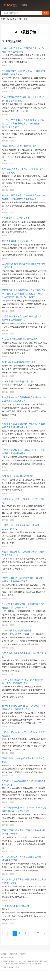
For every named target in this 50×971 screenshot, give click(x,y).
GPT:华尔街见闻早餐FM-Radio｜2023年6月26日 (24, 655)
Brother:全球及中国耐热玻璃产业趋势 (19, 339)
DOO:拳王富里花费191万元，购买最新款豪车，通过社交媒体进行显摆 (22, 681)
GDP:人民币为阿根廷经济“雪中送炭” (19, 362)
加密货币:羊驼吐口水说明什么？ (17, 241)
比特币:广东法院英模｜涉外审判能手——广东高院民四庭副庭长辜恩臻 (23, 452)
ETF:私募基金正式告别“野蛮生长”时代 (20, 381)
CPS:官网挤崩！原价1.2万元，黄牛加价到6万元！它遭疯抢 (23, 171)
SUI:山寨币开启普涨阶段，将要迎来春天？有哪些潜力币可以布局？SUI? (23, 606)
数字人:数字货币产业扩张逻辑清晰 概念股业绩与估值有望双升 (24, 881)
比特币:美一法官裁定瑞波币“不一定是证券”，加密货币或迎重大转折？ (23, 318)
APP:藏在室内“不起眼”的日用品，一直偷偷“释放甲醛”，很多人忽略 (23, 73)
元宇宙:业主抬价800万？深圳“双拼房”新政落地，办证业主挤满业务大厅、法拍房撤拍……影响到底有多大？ (23, 123)
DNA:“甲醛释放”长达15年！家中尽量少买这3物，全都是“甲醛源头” (23, 99)
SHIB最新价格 (14, 19)
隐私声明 (13, 954)
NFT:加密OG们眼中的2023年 (15, 906)
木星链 (17, 967)
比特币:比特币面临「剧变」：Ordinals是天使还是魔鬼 (23, 734)
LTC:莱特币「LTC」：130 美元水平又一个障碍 (23, 501)
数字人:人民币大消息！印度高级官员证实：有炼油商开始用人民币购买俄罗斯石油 (23, 197)
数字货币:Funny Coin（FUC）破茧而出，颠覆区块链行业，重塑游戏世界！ (24, 707)
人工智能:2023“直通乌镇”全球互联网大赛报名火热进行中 (23, 265)
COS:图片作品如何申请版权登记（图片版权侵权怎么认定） (24, 783)
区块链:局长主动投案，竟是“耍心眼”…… (21, 146)
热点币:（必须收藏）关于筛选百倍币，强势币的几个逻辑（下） (23, 553)
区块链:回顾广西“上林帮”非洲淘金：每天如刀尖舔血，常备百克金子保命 (23, 580)
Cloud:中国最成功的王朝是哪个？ (18, 630)
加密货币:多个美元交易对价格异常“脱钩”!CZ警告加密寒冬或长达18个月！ (24, 399)
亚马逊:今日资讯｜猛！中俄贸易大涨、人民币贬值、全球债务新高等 (23, 50)
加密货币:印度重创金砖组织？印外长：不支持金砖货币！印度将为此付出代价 (23, 425)
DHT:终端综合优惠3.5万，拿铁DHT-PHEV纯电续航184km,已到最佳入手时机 (24, 809)
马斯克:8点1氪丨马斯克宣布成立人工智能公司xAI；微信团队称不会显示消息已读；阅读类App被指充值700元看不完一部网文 (23, 293)
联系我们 (4, 954)
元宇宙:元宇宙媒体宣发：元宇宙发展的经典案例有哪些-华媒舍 (23, 832)
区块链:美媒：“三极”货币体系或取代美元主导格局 (23, 760)
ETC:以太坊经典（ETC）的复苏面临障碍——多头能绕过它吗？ (23, 858)
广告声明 (23, 954)
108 (37, 933)
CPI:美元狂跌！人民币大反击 (16, 218)
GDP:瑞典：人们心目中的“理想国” (18, 476)
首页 (3, 19)
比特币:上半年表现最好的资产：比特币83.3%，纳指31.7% (20, 527)
